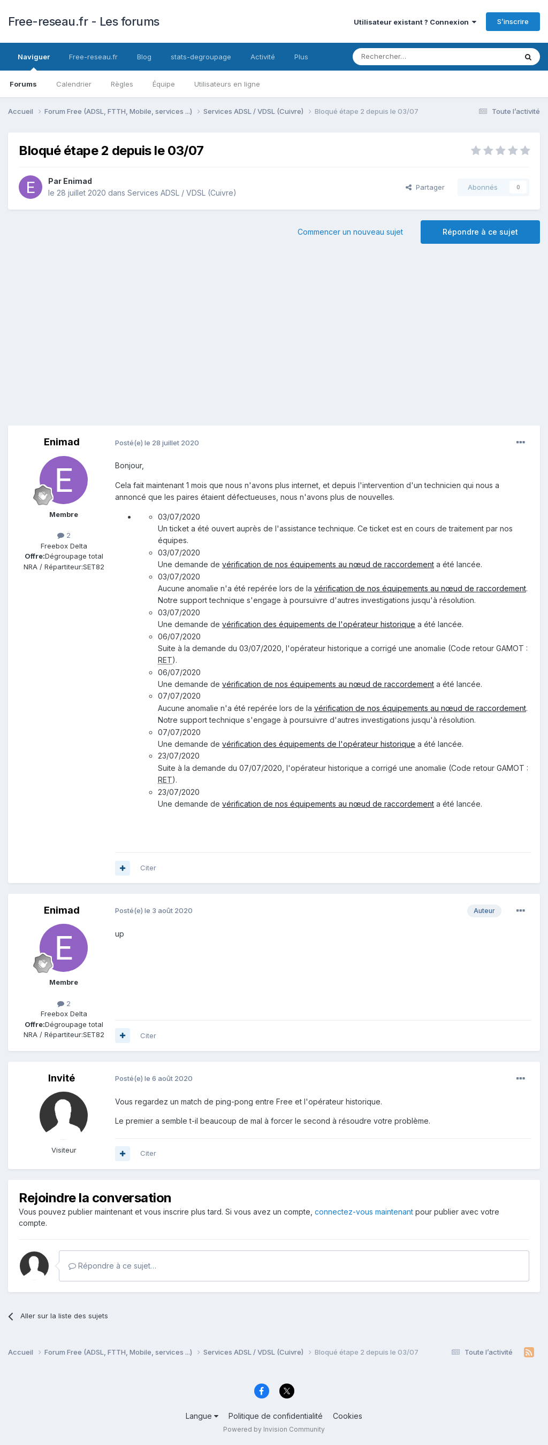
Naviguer (34, 61)
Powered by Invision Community (274, 1429)
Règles (122, 84)
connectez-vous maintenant (364, 1211)
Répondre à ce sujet (480, 231)
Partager (425, 187)
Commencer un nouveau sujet (350, 231)
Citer (148, 867)
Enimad (77, 181)
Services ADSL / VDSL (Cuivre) (182, 192)
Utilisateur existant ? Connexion (415, 22)
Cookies (347, 1415)
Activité (262, 56)
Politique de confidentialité (276, 1415)
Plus (301, 56)
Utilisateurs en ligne (227, 84)
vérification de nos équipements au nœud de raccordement (328, 564)
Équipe (164, 84)
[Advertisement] (274, 340)
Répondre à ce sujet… (112, 1265)
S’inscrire (513, 21)
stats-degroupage (201, 56)
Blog (144, 56)
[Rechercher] (411, 56)
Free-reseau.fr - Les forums (83, 21)
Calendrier (74, 84)
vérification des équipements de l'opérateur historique (318, 624)
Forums (23, 84)
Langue (202, 1415)
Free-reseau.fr (93, 56)
